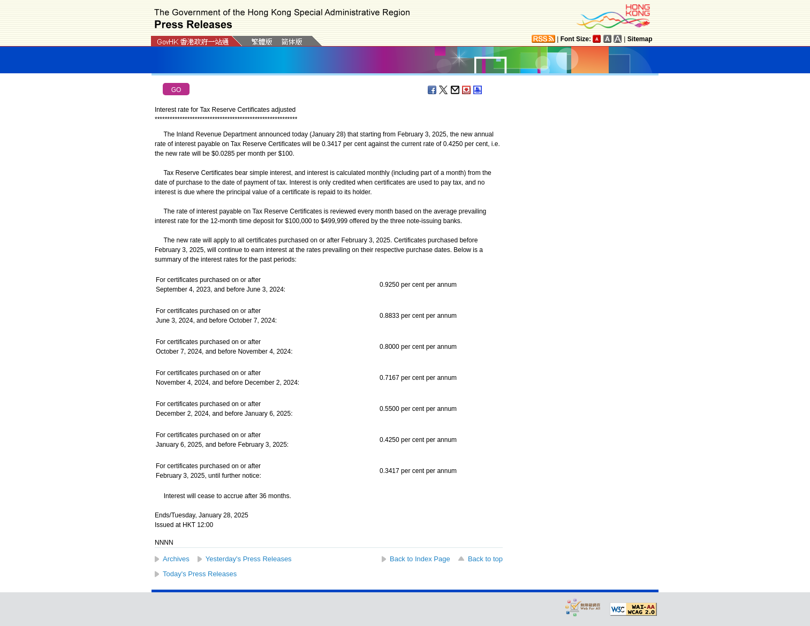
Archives (176, 559)
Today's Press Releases (200, 574)
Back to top (485, 559)
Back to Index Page (420, 559)
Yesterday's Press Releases (249, 559)
